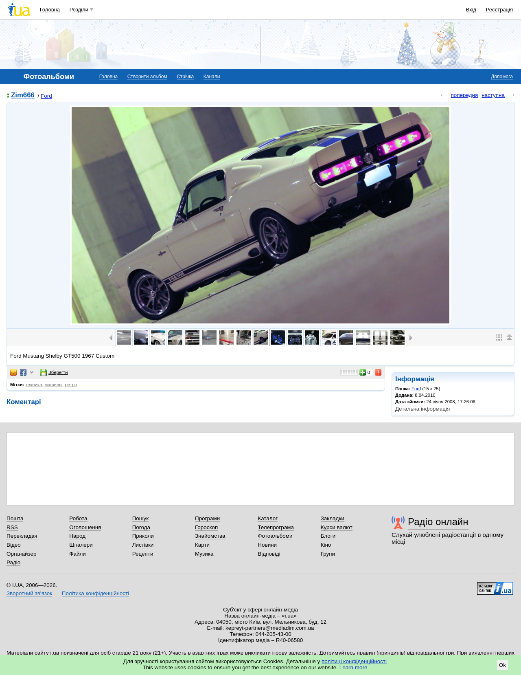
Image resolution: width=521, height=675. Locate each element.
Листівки (143, 545)
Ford (46, 96)
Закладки (332, 518)
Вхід (471, 10)
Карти (202, 545)
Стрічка (185, 76)
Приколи (143, 536)
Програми (207, 518)
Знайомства (210, 536)
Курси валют (336, 527)
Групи (328, 554)
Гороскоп (206, 527)
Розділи (79, 10)
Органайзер (21, 554)
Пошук (140, 518)
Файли (77, 554)
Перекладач (22, 536)
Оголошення (85, 527)
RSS (12, 527)
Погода (141, 527)
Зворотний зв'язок (29, 593)
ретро (71, 384)
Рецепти (142, 554)
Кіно (326, 545)
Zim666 (23, 95)
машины (54, 384)
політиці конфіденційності (354, 661)
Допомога (502, 76)
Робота (78, 518)
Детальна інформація (422, 409)
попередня (464, 95)
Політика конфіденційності (95, 593)
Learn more (353, 667)
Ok (502, 665)
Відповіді (269, 554)
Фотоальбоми (275, 536)
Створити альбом (147, 76)
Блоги (328, 536)
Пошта (15, 518)
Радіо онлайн (438, 521)
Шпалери (80, 545)
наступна (493, 95)
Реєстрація (499, 10)
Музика (204, 554)
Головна (50, 10)
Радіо (13, 562)
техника (34, 384)
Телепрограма (276, 527)
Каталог (268, 518)
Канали (212, 76)
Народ (77, 536)
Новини (267, 545)
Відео (14, 545)
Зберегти (54, 372)
